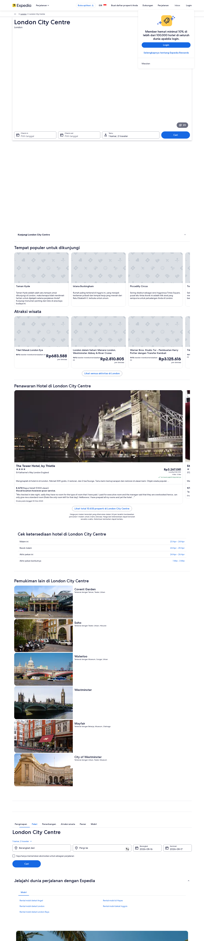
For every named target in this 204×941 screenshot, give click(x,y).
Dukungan (153, 5)
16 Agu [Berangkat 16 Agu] (143, 728)
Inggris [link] (34, 14)
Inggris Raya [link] (24, 14)
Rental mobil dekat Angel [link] (31, 779)
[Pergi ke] (102, 727)
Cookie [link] (108, 883)
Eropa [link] (14, 14)
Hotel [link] (20, 141)
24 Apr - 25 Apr (177, 531)
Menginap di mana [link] (26, 145)
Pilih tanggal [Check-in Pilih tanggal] (25, 97)
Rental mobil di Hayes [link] (113, 779)
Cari (177, 96)
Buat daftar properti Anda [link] (22, 888)
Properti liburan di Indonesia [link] (70, 888)
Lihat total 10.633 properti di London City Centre (124, 491)
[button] (102, 760)
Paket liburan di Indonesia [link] (69, 893)
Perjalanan (168, 5)
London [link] (43, 14)
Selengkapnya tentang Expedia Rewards (166, 52)
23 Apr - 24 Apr (177, 524)
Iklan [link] (14, 903)
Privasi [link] (107, 879)
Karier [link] (14, 883)
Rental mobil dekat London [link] (32, 785)
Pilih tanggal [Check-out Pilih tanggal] (70, 97)
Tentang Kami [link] (17, 879)
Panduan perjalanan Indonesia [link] (71, 879)
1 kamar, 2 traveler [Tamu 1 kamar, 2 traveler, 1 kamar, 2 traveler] (118, 97)
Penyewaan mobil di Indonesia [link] (71, 903)
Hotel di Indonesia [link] (66, 883)
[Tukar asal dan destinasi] (72, 727)
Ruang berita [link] (17, 898)
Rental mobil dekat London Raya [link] (34, 791)
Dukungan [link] (155, 879)
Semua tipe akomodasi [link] (68, 907)
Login (189, 5)
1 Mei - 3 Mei (179, 544)
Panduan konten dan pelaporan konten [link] (121, 893)
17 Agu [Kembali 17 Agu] (173, 728)
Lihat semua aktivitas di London (124, 330)
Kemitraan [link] (16, 893)
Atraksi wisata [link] (24, 137)
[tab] (67, 705)
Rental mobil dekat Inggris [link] (115, 785)
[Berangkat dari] (41, 727)
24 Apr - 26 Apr (177, 537)
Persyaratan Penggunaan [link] (115, 888)
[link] (166, 63)
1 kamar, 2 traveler (182, 718)
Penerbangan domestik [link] (68, 898)
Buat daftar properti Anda (130, 5)
